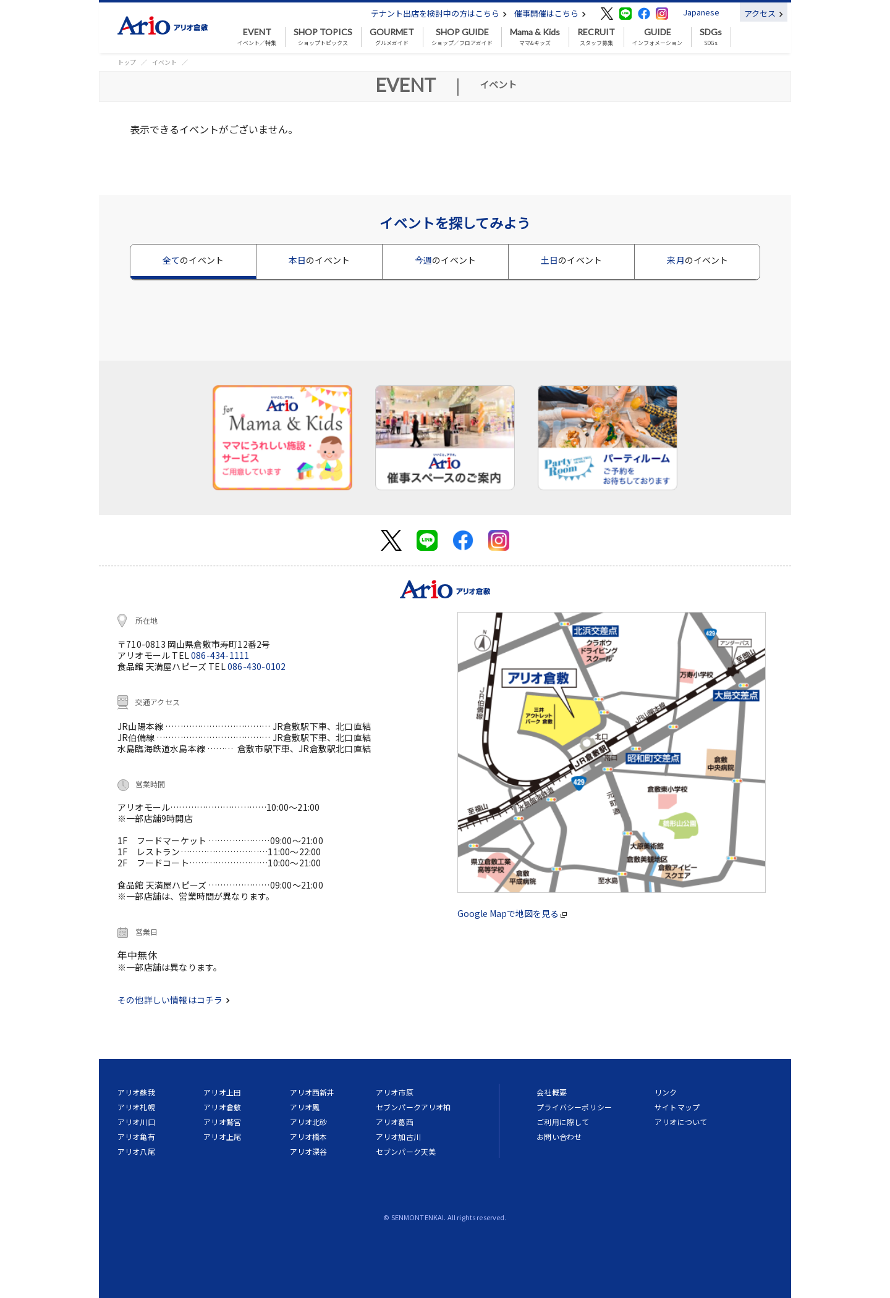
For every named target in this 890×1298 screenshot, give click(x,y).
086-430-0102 (256, 666)
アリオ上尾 (222, 1136)
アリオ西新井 (312, 1092)
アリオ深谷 (309, 1151)
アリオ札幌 (136, 1107)
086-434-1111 (220, 655)
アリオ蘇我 (136, 1092)
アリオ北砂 (309, 1121)
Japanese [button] (701, 12)
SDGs (711, 37)
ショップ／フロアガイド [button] (462, 37)
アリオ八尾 (136, 1151)
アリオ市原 (394, 1092)
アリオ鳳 (305, 1107)
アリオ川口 (136, 1121)
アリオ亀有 (136, 1136)
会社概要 (551, 1092)
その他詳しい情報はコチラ (173, 1000)
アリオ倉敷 (222, 1107)
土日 (571, 260)
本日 (319, 260)
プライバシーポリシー (574, 1107)
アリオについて (681, 1121)
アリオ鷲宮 (222, 1121)
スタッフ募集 (596, 37)
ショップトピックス (323, 37)
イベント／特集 (256, 37)
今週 (445, 260)
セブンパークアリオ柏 (413, 1107)
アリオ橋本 (309, 1136)
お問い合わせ (559, 1136)
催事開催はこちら (550, 13)
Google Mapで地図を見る (512, 913)
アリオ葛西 (394, 1121)
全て (193, 260)
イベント (164, 62)
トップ (126, 62)
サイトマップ (677, 1107)
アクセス (763, 13)
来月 (697, 260)
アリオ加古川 (398, 1136)
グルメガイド (392, 37)
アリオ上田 (222, 1092)
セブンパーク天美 (406, 1151)
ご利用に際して (562, 1121)
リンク (666, 1092)
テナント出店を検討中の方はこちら (439, 13)
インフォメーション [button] (657, 37)
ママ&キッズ (535, 37)
